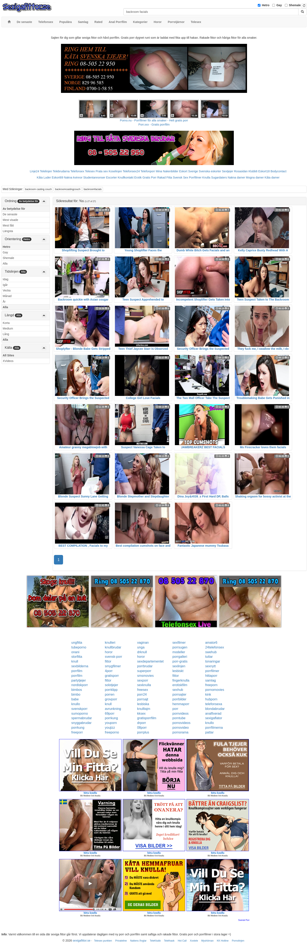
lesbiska (143, 704)
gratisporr (112, 675)
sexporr (142, 680)
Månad (7, 296)
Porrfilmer (195, 177)
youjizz (110, 727)
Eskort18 (264, 171)
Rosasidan (241, 171)
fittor (108, 661)
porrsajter (179, 694)
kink (208, 694)
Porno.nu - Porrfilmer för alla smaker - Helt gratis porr (154, 120)
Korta (6, 323)
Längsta (8, 231)
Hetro (266, 5)
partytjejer (78, 680)
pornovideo (180, 727)
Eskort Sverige (188, 171)
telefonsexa (213, 704)
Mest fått (8, 225)
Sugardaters (219, 177)
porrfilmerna (214, 727)
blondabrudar (215, 709)
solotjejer (111, 685)
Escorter (111, 177)
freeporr (77, 732)
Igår (5, 284)
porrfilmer (212, 671)
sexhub (177, 689)
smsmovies (145, 675)
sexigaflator (213, 718)
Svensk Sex (180, 177)
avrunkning (113, 709)
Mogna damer (255, 177)
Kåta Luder (44, 177)
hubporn (211, 699)
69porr (109, 713)
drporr (141, 723)
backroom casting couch (38, 189)
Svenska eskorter (210, 171)
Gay (279, 5)
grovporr (111, 699)
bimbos (76, 689)
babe (75, 699)
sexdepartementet (150, 661)
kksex (141, 713)
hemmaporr (180, 704)
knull (74, 661)
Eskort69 (57, 177)
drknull (142, 652)
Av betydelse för (14, 208)
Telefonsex (77, 171)
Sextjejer (227, 171)
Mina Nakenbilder (167, 171)
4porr (108, 671)
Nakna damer (236, 177)
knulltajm (143, 709)
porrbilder (179, 699)
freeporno (112, 732)
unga (140, 647)
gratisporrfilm (146, 718)
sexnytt (210, 666)
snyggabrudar (81, 723)
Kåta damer (272, 177)
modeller (178, 652)
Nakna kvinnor (73, 177)
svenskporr (79, 709)
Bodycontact (279, 171)
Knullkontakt (125, 177)
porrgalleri (179, 656)
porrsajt (142, 699)
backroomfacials (93, 189)
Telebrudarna (61, 171)
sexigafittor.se (82, 940)
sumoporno (79, 713)
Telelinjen (46, 171)
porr (175, 709)
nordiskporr (79, 685)
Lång (6, 334)
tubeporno (78, 647)
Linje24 (34, 171)
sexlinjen (178, 666)
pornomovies (214, 689)
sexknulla (144, 685)
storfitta (76, 656)
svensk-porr (113, 656)
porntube (178, 718)
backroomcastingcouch (67, 189)
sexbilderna (79, 666)
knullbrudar (113, 647)
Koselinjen (115, 171)
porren (109, 694)
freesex (142, 689)
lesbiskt (177, 671)
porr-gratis (179, 661)
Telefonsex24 (131, 171)
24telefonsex (214, 647)
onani (75, 652)
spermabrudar (81, 718)
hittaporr (211, 675)
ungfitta (76, 642)
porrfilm (76, 671)
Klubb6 (253, 171)
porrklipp (111, 689)
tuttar (209, 656)
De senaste (10, 214)
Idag (5, 279)
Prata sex (102, 171)
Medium (8, 328)
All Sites (8, 355)
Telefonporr (148, 171)
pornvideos (180, 713)
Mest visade (10, 220)
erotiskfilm (179, 685)
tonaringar (212, 661)
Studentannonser (94, 177)
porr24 (142, 694)
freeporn (211, 685)
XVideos (8, 361)
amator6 (211, 642)
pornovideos (181, 723)
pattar (209, 732)
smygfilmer (113, 666)
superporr (144, 671)
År (4, 301)
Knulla (206, 177)
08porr (142, 727)
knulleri (110, 642)
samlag (210, 680)
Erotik (138, 177)
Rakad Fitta (164, 177)
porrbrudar (145, 666)
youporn (111, 723)
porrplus (143, 732)
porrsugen (179, 647)
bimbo (75, 694)
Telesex (90, 171)
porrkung (111, 718)
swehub (211, 652)
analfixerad (213, 713)
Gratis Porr (149, 177)
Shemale (295, 5)
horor (108, 652)
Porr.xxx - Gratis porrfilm (154, 124)
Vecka (7, 290)
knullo (75, 704)
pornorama (180, 732)
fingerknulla (180, 680)
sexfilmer (179, 642)
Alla (5, 263)
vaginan (143, 642)
